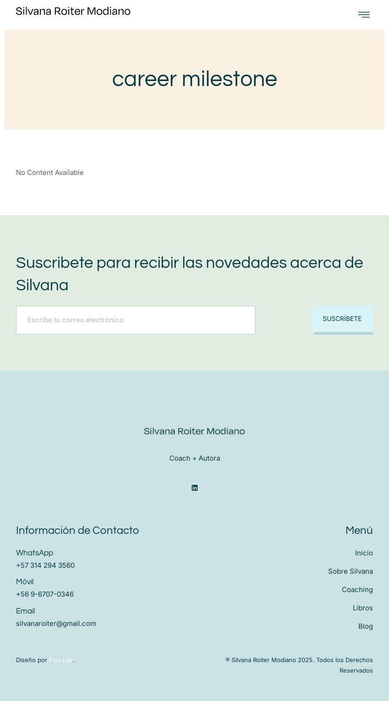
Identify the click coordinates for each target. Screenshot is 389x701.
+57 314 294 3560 (45, 565)
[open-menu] (364, 15)
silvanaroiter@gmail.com (56, 623)
